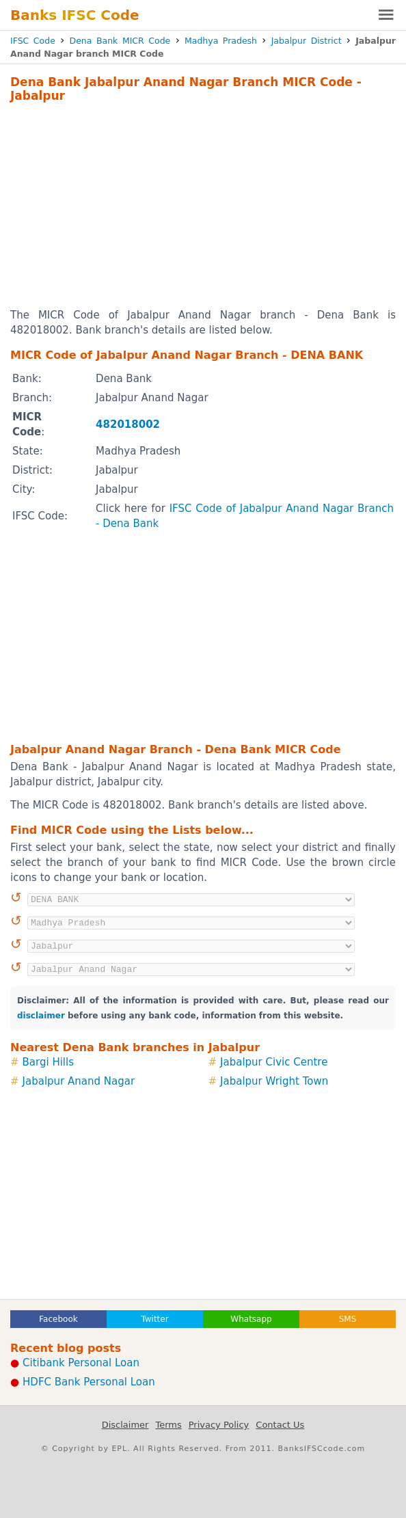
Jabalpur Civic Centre (273, 1062)
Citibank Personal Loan (81, 1363)
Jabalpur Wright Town (274, 1081)
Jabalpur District (306, 41)
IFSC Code (32, 41)
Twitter (154, 1319)
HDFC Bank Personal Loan (89, 1382)
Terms (168, 1425)
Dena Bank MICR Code (120, 41)
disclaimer (41, 1015)
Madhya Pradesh (221, 41)
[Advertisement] (203, 205)
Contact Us (280, 1425)
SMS (348, 1319)
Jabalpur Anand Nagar (79, 1081)
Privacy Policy (219, 1425)
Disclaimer (125, 1425)
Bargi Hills (48, 1062)
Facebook (58, 1319)
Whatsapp (250, 1319)
